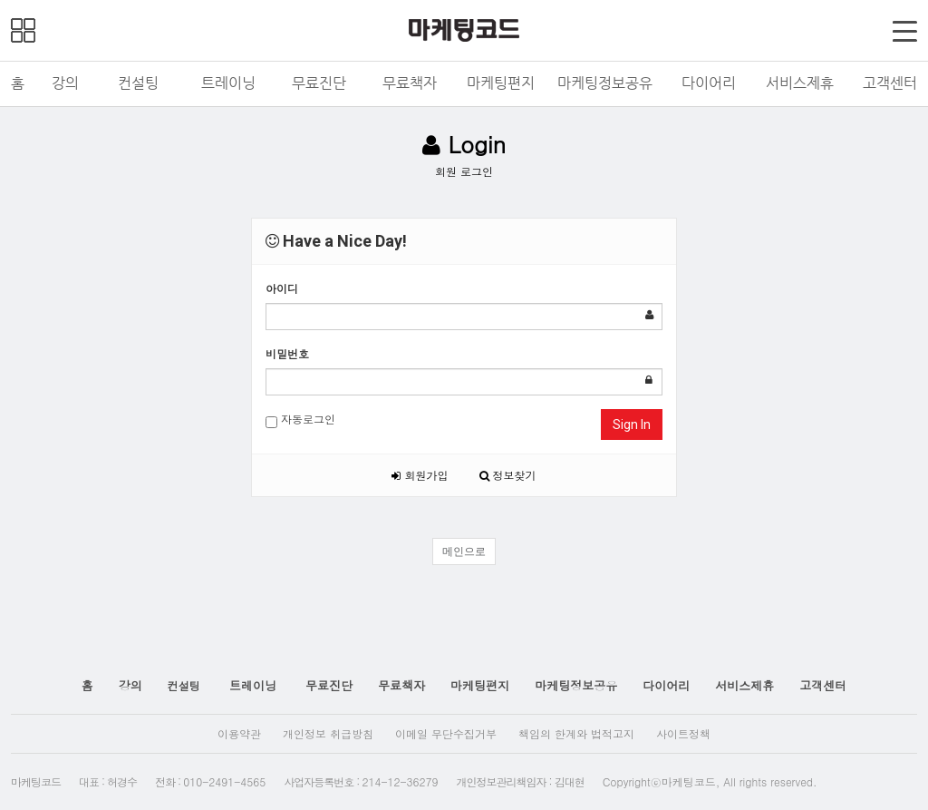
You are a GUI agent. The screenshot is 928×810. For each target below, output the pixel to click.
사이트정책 (683, 733)
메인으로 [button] (464, 551)
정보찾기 (507, 475)
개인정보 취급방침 (328, 733)
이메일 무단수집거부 (446, 733)
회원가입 (420, 475)
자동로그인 (300, 419)
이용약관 (239, 733)
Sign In (632, 424)
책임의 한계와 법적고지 (576, 733)
